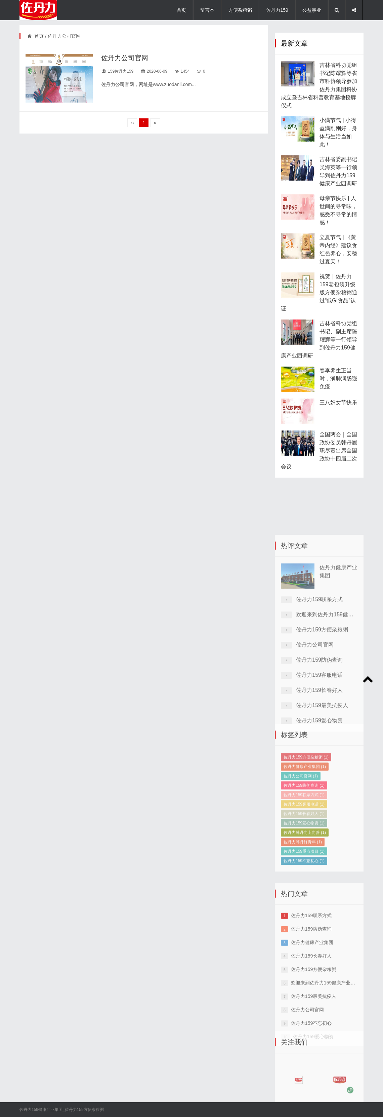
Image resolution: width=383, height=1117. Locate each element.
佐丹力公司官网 (124, 58)
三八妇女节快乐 (338, 421)
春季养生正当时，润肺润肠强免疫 (338, 397)
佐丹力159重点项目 (304, 884)
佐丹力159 (277, 10)
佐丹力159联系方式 (319, 643)
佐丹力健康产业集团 (305, 799)
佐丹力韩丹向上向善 (305, 865)
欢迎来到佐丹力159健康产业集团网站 (330, 1019)
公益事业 (311, 10)
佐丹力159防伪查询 (319, 704)
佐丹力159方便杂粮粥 (322, 674)
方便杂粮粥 (240, 10)
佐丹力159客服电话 (319, 719)
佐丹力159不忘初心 (304, 894)
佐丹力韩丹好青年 (303, 875)
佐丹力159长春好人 (319, 734)
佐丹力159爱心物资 (304, 856)
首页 (181, 10)
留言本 (207, 10)
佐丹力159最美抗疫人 (322, 749)
